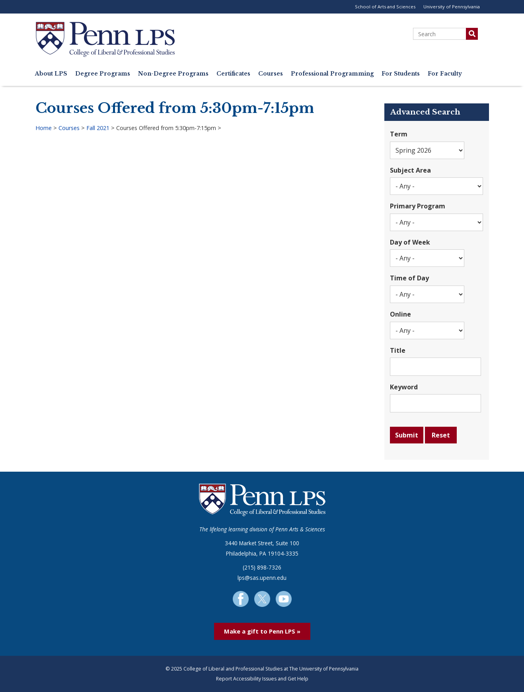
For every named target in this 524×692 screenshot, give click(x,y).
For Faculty (445, 73)
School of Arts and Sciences (385, 7)
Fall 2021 (97, 128)
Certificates (233, 73)
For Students (401, 73)
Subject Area (410, 170)
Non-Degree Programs (173, 73)
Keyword (404, 387)
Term (398, 134)
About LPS (51, 73)
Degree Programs (102, 73)
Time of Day (409, 278)
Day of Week (410, 242)
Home (43, 128)
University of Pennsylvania (451, 7)
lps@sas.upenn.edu (262, 577)
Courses (270, 73)
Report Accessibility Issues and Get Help (262, 678)
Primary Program (417, 206)
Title (397, 350)
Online (400, 314)
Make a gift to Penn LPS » (262, 631)
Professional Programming (332, 73)
